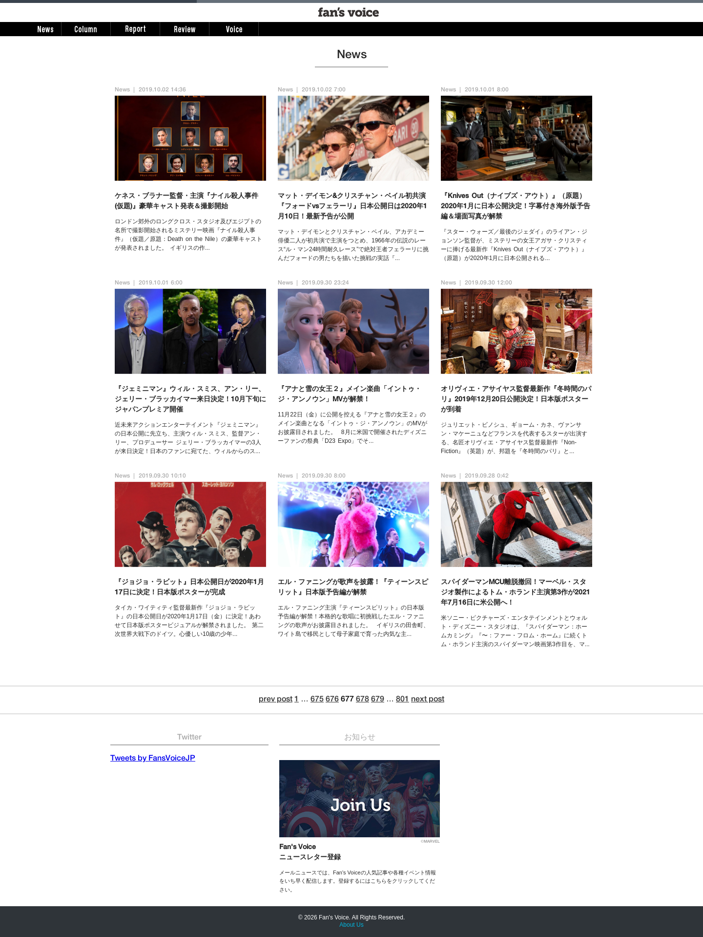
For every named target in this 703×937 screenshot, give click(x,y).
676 (332, 700)
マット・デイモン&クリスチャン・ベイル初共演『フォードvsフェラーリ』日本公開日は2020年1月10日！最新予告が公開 (352, 206)
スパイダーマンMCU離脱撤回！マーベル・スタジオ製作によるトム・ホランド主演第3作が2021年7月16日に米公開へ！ (515, 593)
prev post (275, 700)
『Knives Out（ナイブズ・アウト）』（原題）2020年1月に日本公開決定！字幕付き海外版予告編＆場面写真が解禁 (515, 206)
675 (317, 700)
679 (377, 700)
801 (402, 700)
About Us (351, 924)
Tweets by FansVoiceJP (152, 759)
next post (427, 700)
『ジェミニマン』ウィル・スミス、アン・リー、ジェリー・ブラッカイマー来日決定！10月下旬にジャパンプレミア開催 (190, 400)
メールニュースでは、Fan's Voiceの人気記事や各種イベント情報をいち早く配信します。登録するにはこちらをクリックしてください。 (357, 881)
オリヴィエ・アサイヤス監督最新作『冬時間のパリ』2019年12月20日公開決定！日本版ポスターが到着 (516, 400)
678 (362, 700)
